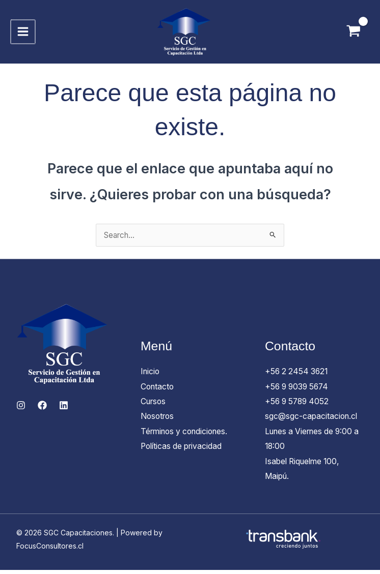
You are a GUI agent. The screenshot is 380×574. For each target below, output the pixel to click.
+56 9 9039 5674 (299, 389)
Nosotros (159, 419)
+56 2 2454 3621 (298, 374)
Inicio (151, 374)
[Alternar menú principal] (24, 33)
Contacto (158, 389)
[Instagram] (20, 408)
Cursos (154, 405)
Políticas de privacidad (183, 450)
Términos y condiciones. (187, 435)
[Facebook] (42, 408)
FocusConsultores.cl (50, 550)
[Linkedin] (63, 408)
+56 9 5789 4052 (299, 405)
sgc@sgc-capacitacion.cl (312, 419)
